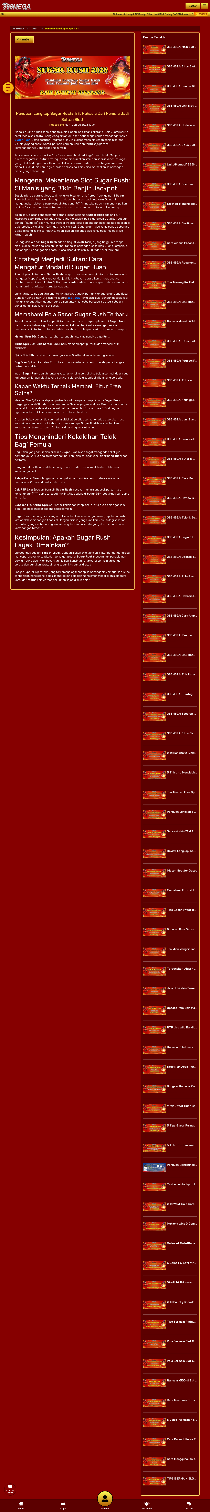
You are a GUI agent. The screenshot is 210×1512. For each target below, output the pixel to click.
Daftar (193, 6)
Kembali (24, 39)
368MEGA (18, 28)
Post (35, 28)
